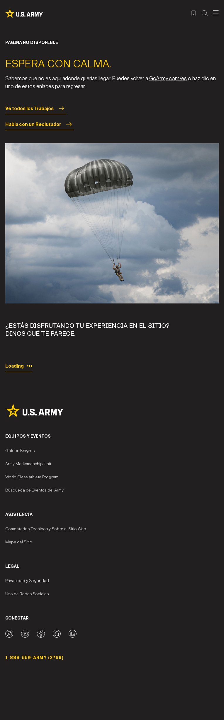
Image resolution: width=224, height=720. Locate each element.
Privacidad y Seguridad (27, 580)
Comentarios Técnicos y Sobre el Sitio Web (45, 528)
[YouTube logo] (25, 634)
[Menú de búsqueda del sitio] (205, 13)
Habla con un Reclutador (39, 124)
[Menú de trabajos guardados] (193, 13)
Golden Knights (20, 450)
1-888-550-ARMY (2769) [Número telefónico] (34, 657)
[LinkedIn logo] (73, 634)
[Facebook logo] (41, 634)
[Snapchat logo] (57, 634)
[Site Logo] (112, 410)
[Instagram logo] (9, 634)
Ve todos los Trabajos (35, 108)
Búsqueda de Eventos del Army (34, 490)
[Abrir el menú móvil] (216, 13)
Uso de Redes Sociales (27, 593)
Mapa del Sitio (18, 542)
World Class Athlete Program (31, 477)
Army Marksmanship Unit (28, 463)
